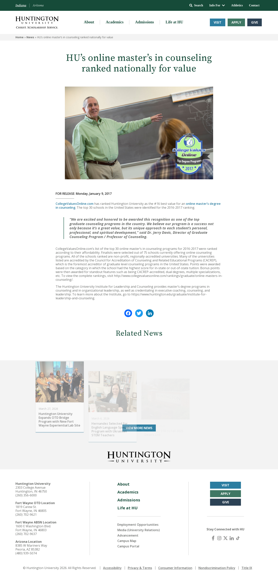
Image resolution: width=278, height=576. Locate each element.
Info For (217, 5)
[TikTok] (238, 538)
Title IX (247, 568)
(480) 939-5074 (26, 553)
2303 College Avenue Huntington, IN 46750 (31, 489)
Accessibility (112, 568)
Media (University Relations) (138, 530)
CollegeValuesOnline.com (74, 204)
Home (19, 37)
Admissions (144, 22)
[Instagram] (219, 538)
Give (254, 22)
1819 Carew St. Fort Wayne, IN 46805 (31, 509)
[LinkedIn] (231, 538)
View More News (139, 428)
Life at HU (174, 22)
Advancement (127, 535)
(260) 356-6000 (26, 495)
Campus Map (126, 541)
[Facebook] (213, 538)
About (89, 22)
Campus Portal (128, 546)
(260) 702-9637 (26, 534)
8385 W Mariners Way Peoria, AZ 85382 (31, 547)
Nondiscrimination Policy (216, 568)
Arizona (38, 5)
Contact (254, 5)
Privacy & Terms (140, 568)
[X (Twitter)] (225, 538)
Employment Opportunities (137, 524)
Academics (115, 22)
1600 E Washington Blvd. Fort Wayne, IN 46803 (33, 528)
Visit (217, 22)
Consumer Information (175, 568)
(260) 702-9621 (26, 514)
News (30, 37)
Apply (236, 22)
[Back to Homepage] (139, 456)
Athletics (237, 5)
